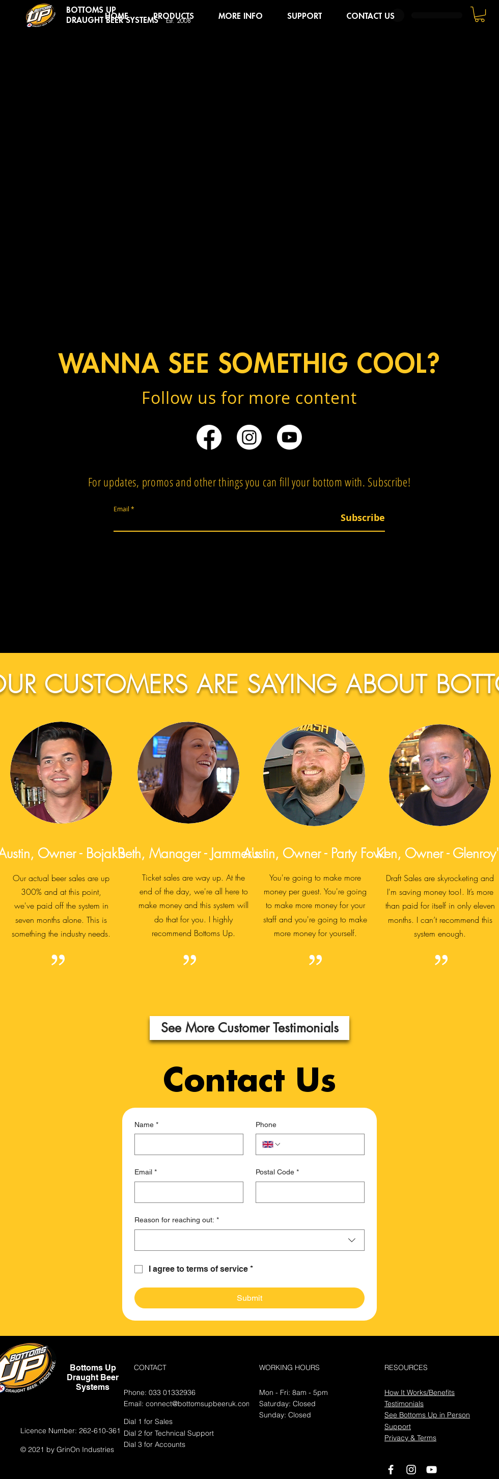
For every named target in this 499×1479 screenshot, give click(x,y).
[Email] (186, 1192)
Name (146, 1125)
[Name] (186, 1144)
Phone (266, 1124)
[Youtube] (289, 437)
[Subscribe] (359, 518)
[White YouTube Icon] (431, 1469)
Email (121, 509)
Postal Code (277, 1172)
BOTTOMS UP (91, 10)
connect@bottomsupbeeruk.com (199, 1403)
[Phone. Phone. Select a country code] (272, 1144)
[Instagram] (249, 437)
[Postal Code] (307, 1192)
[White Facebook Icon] (390, 1469)
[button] (173, 16)
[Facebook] (209, 437)
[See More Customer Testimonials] (249, 1028)
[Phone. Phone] (320, 1144)
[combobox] (249, 1240)
